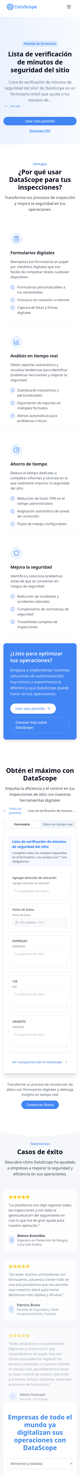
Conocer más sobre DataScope (31, 725)
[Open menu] (69, 7)
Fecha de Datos (23, 910)
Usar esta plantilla (40, 121)
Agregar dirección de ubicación (34, 878)
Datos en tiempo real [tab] (58, 824)
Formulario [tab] (22, 824)
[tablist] (40, 824)
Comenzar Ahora (40, 1104)
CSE (14, 981)
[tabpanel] (40, 951)
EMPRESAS (19, 941)
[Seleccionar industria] (40, 1465)
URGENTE (19, 1021)
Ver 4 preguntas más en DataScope (40, 1062)
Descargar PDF (39, 131)
